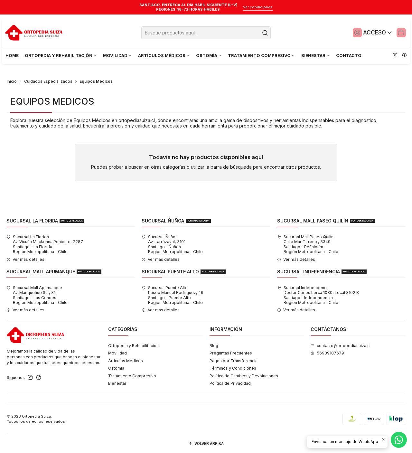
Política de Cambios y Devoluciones (244, 374)
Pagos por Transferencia (234, 359)
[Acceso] (369, 32)
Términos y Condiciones (233, 366)
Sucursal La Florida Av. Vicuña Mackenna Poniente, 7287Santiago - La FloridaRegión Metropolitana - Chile (44, 243)
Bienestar (117, 382)
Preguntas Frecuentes (231, 351)
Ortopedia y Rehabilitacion (133, 344)
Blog (214, 344)
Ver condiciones (258, 7)
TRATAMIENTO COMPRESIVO (261, 55)
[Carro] (400, 32)
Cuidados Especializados (48, 80)
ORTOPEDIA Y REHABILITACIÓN (61, 55)
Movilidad (117, 351)
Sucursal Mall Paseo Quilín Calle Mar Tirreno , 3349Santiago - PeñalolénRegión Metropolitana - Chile (307, 243)
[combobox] (206, 32)
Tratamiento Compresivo (132, 374)
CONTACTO (348, 55)
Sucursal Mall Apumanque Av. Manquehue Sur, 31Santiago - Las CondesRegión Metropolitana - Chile (37, 294)
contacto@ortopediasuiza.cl (340, 344)
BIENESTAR (315, 55)
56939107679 (327, 351)
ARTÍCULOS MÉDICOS (164, 55)
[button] (206, 442)
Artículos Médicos (125, 359)
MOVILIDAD (117, 55)
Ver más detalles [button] (25, 257)
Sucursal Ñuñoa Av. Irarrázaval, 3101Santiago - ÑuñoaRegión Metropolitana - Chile (172, 243)
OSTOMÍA (209, 55)
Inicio (12, 80)
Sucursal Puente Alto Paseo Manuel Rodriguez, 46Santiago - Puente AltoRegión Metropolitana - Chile (172, 294)
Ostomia (116, 366)
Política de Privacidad (230, 382)
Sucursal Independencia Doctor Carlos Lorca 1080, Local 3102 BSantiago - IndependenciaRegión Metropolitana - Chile (318, 294)
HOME (12, 55)
